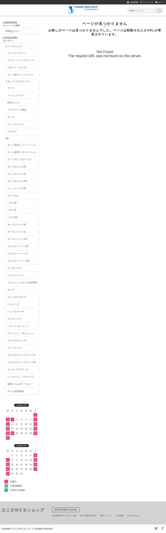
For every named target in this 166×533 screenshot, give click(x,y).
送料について (106, 515)
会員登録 (134, 2)
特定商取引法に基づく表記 (64, 515)
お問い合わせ (133, 515)
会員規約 (120, 515)
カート (161, 2)
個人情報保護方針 (88, 515)
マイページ (148, 2)
